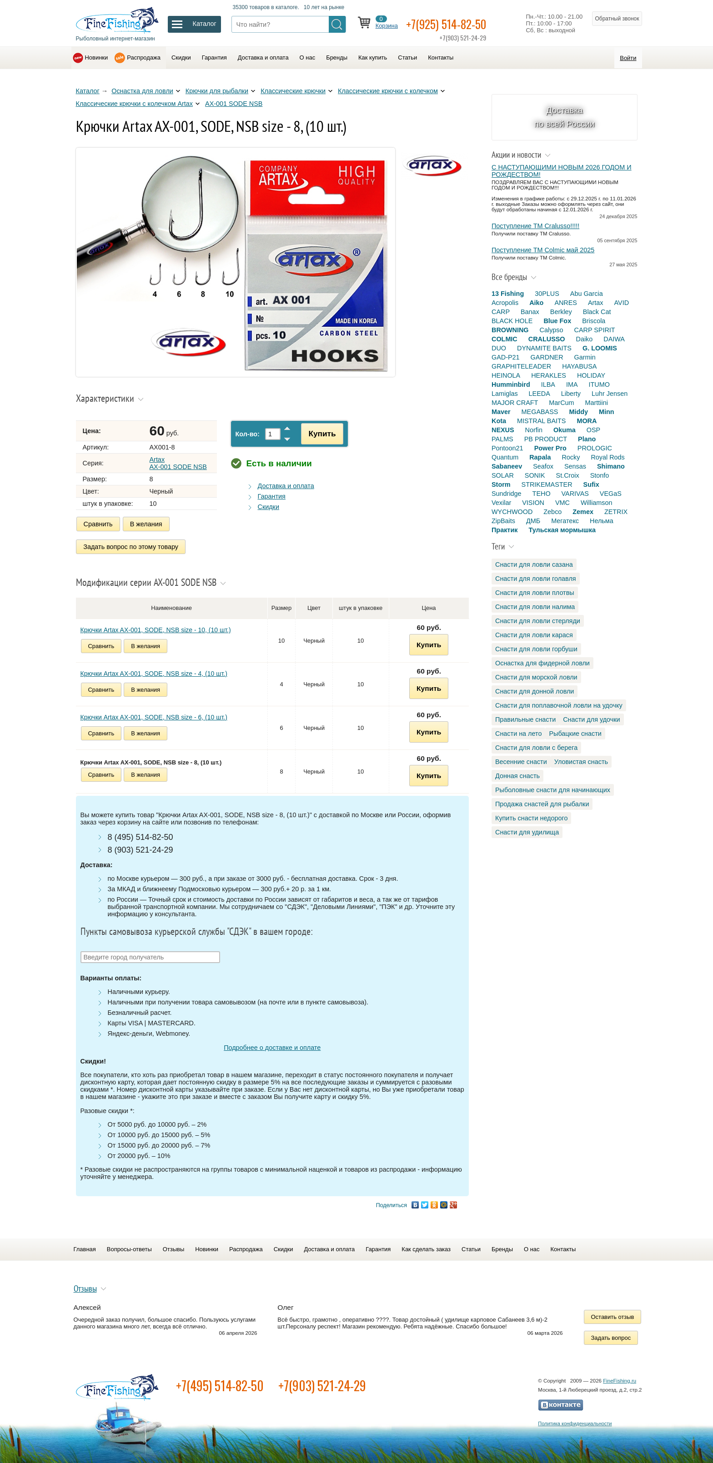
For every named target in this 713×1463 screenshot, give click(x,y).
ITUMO (599, 384)
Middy (578, 411)
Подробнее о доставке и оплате (272, 1045)
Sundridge (507, 493)
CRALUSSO (546, 339)
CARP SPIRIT (594, 330)
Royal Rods (607, 457)
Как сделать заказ (426, 1247)
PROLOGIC (594, 448)
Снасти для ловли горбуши (536, 649)
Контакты (440, 57)
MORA (587, 420)
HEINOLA (506, 375)
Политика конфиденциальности (575, 1421)
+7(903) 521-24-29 (322, 1383)
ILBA (548, 384)
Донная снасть (517, 775)
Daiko (584, 339)
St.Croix (567, 475)
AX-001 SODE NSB (233, 103)
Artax (595, 302)
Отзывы (173, 1247)
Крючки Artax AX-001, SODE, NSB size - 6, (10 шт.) (153, 715)
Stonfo (599, 475)
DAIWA (614, 339)
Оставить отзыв (612, 1315)
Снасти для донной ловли (534, 691)
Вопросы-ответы (129, 1247)
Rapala (540, 457)
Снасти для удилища (527, 832)
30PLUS (547, 293)
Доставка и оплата (263, 57)
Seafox (543, 466)
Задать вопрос (611, 1336)
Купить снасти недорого (531, 818)
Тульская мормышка (562, 530)
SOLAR (503, 475)
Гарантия (214, 57)
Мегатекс (565, 520)
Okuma (564, 430)
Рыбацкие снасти (575, 733)
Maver (501, 411)
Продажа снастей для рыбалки (542, 804)
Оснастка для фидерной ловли (542, 663)
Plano (587, 439)
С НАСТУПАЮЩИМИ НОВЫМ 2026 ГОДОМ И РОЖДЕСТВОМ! (562, 171)
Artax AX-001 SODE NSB (177, 463)
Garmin (585, 357)
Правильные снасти (525, 719)
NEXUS (503, 430)
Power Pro (550, 448)
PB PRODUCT (545, 439)
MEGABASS (540, 411)
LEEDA (539, 393)
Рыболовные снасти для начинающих (552, 790)
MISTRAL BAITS (541, 420)
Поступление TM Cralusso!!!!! (535, 226)
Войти (628, 58)
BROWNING (510, 330)
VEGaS (611, 493)
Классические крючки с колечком (388, 91)
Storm (501, 484)
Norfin (533, 430)
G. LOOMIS (599, 348)
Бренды (336, 57)
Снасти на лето (518, 733)
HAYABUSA (579, 366)
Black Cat (597, 311)
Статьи (407, 57)
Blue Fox (557, 321)
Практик (504, 530)
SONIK (535, 475)
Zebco (552, 511)
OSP (593, 430)
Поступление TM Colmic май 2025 (543, 250)
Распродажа (144, 57)
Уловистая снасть (581, 761)
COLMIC (504, 339)
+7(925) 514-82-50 (452, 23)
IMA (572, 384)
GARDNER (547, 357)
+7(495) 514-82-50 (220, 1383)
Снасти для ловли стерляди (537, 620)
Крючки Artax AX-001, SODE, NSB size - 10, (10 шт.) (155, 628)
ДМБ (533, 520)
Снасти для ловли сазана (534, 564)
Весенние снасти (521, 761)
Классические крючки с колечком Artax (134, 103)
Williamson (597, 502)
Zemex (582, 511)
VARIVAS (575, 493)
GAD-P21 (506, 357)
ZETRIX (616, 511)
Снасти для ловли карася (534, 635)
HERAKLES (548, 375)
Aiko (536, 302)
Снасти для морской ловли (536, 677)
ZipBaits (503, 520)
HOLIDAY (591, 375)
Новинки (96, 57)
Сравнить (98, 524)
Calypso (551, 330)
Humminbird (511, 384)
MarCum (561, 402)
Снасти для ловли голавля (535, 578)
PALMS (502, 439)
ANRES (565, 302)
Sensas (575, 466)
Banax (530, 311)
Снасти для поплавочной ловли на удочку (559, 705)
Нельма (601, 520)
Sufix (591, 484)
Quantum (505, 457)
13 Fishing (508, 293)
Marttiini (596, 402)
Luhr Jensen (610, 393)
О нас (308, 57)
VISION (533, 502)
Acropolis (505, 302)
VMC (562, 502)
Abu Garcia (586, 293)
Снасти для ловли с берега (536, 747)
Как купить (372, 57)
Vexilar (501, 502)
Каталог (88, 91)
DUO (499, 348)
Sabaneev (507, 466)
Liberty (571, 393)
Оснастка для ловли (142, 91)
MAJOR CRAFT (515, 402)
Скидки (181, 57)
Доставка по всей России (564, 117)
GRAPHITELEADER (521, 366)
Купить (319, 433)
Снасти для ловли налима (535, 606)
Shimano (611, 466)
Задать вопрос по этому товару (131, 545)
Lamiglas (505, 393)
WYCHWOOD (512, 511)
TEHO (541, 493)
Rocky (571, 457)
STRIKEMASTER (547, 484)
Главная (85, 1247)
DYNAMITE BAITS (544, 348)
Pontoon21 (507, 448)
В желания (146, 524)
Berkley (561, 311)
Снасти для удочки (591, 719)
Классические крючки (293, 91)
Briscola (593, 321)
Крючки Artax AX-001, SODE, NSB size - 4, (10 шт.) (153, 671)
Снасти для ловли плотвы (534, 592)
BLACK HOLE (512, 321)
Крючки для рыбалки (217, 91)
